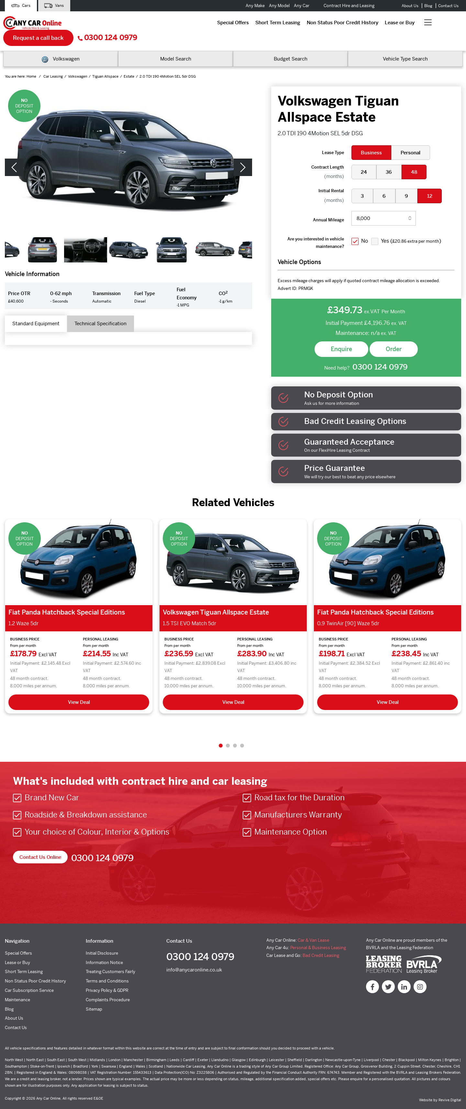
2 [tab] (228, 733)
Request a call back (363, 24)
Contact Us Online (41, 844)
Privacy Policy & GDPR (107, 978)
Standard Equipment (40, 311)
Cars (22, 6)
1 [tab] (221, 733)
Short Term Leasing (143, 24)
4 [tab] (242, 733)
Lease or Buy (266, 24)
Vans (59, 6)
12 (433, 182)
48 (417, 158)
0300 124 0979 (433, 24)
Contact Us (448, 5)
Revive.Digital (449, 1087)
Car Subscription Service (29, 978)
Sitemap (94, 996)
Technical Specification (112, 311)
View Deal (79, 689)
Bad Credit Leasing (321, 943)
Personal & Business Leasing (318, 935)
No (365, 227)
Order (394, 335)
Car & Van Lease (313, 927)
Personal (412, 139)
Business (372, 139)
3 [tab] (235, 733)
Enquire (341, 335)
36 (391, 158)
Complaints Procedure (108, 987)
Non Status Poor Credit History (208, 24)
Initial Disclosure (102, 940)
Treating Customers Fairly (110, 959)
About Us (410, 5)
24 (364, 158)
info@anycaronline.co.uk (194, 959)
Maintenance (17, 987)
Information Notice (104, 950)
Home (32, 63)
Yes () (413, 227)
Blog (428, 5)
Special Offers (99, 24)
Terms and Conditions (107, 968)
